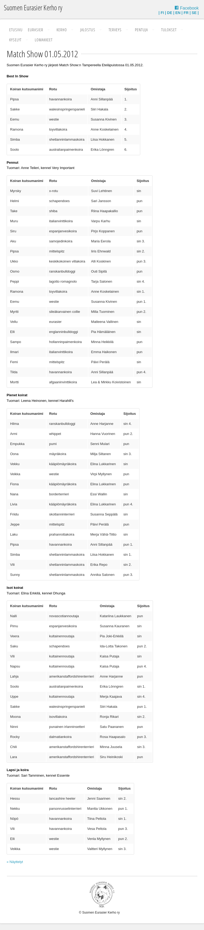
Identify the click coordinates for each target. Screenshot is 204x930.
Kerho (62, 29)
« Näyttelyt (15, 862)
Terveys (115, 29)
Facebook (189, 8)
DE (169, 13)
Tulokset (169, 29)
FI (162, 13)
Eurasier (35, 29)
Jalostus (87, 29)
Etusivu (16, 29)
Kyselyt (15, 39)
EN (177, 13)
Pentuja (141, 29)
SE (194, 13)
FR (186, 13)
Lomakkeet (44, 39)
